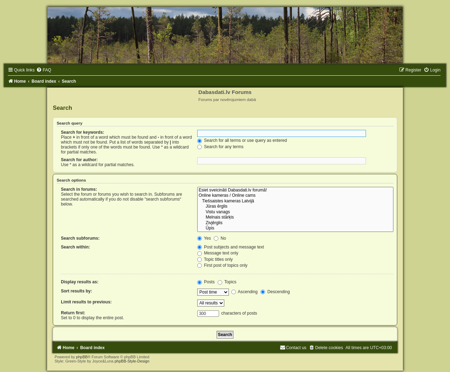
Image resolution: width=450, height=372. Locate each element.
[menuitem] (43, 70)
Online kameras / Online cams (295, 195)
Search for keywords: (82, 132)
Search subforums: (80, 238)
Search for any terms (220, 146)
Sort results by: (76, 291)
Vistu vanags (295, 212)
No (220, 238)
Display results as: (79, 281)
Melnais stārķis (295, 217)
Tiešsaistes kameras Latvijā (295, 201)
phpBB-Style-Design (132, 361)
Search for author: (79, 159)
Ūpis (295, 228)
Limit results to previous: (86, 302)
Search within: (75, 247)
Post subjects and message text (230, 247)
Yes (204, 238)
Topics (227, 281)
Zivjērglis (295, 223)
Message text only (217, 253)
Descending (275, 291)
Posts (206, 281)
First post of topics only (222, 265)
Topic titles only (215, 259)
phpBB (82, 357)
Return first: (73, 312)
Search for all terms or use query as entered (242, 140)
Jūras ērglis (295, 206)
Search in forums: (79, 189)
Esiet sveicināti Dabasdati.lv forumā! (295, 190)
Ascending (244, 291)
